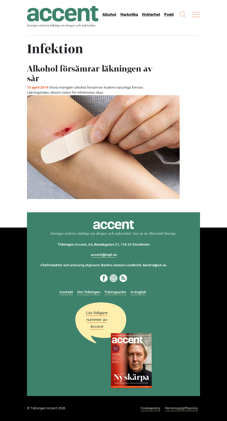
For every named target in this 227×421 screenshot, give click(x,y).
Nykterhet (151, 14)
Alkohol (109, 14)
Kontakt (66, 292)
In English (138, 292)
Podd (169, 14)
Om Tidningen (88, 292)
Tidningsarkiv (115, 292)
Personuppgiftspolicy (181, 408)
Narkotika (129, 14)
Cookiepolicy (150, 408)
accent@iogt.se (104, 254)
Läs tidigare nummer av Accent (97, 319)
